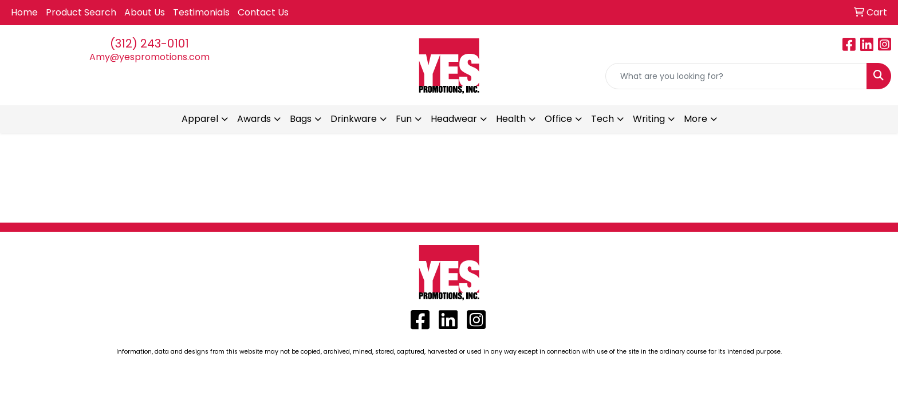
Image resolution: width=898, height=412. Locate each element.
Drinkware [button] (353, 118)
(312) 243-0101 (149, 43)
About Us (144, 12)
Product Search (81, 12)
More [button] (695, 118)
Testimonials (201, 12)
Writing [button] (649, 118)
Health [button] (511, 118)
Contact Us (263, 12)
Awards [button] (254, 118)
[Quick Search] (736, 76)
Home (24, 12)
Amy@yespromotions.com (149, 57)
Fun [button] (404, 118)
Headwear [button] (454, 118)
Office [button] (558, 118)
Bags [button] (301, 118)
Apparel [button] (200, 118)
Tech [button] (602, 118)
